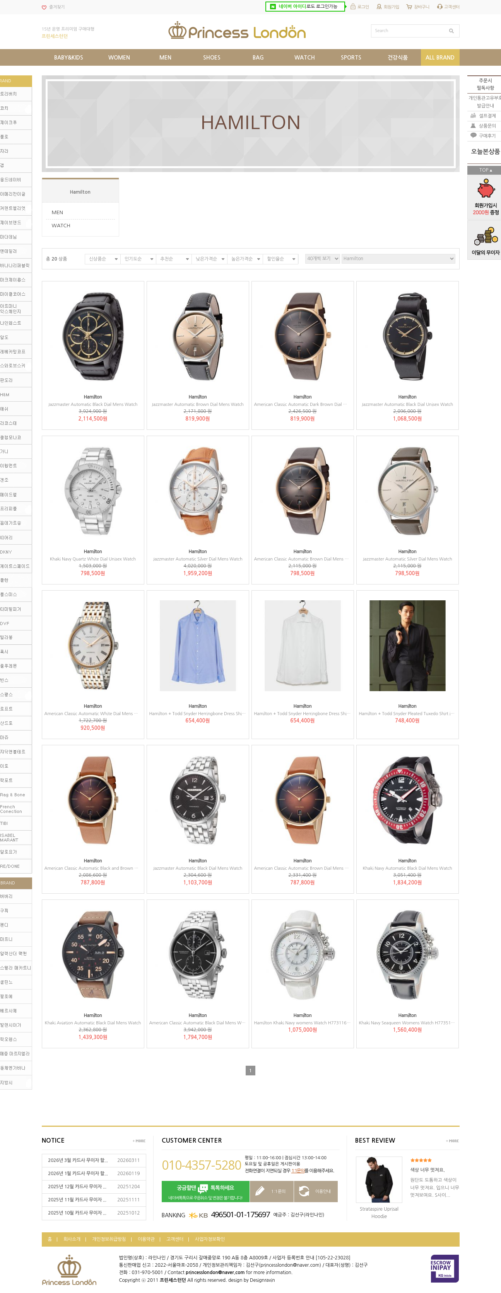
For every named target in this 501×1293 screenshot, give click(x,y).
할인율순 (275, 259)
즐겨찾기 (57, 7)
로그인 (363, 7)
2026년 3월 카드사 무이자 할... (78, 1160)
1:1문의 (297, 1171)
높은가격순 (242, 259)
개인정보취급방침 (109, 1239)
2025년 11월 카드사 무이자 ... (77, 1200)
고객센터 (452, 7)
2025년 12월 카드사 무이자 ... (77, 1186)
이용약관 (146, 1239)
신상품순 (97, 259)
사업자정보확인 (210, 1239)
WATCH (61, 225)
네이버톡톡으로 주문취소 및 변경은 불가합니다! (206, 1192)
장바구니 (421, 7)
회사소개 (71, 1239)
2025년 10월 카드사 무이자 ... (77, 1213)
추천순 (166, 259)
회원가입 (391, 7)
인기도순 (133, 259)
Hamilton (80, 192)
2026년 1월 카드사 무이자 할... (78, 1173)
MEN (57, 212)
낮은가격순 (206, 259)
